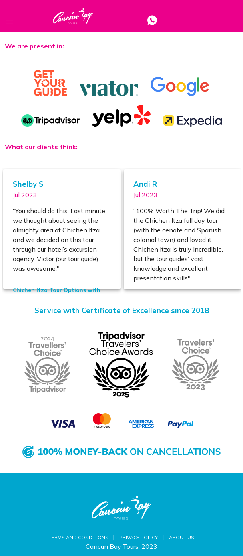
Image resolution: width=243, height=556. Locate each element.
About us (181, 537)
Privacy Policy (139, 537)
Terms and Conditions (79, 537)
